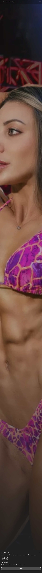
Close (21, 568)
